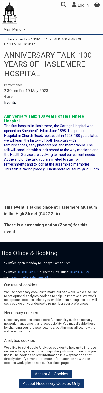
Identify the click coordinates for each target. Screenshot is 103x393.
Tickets (9, 39)
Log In (80, 5)
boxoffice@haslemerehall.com (33, 277)
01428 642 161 (28, 272)
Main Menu (14, 29)
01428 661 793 (80, 272)
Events (22, 39)
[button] (63, 5)
